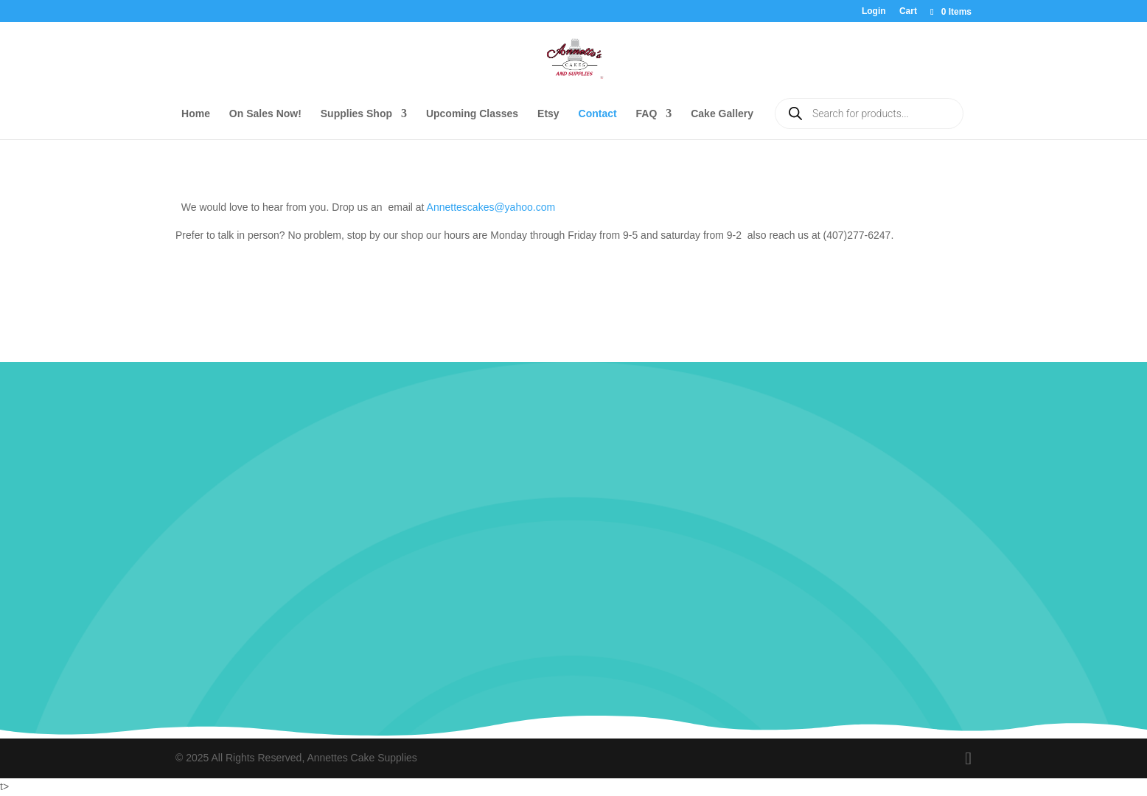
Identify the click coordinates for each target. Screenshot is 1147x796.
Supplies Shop (356, 113)
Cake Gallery (722, 113)
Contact (598, 113)
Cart (908, 11)
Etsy (548, 113)
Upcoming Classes (472, 113)
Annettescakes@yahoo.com (491, 207)
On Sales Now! (265, 113)
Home (195, 113)
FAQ (647, 113)
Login (874, 11)
